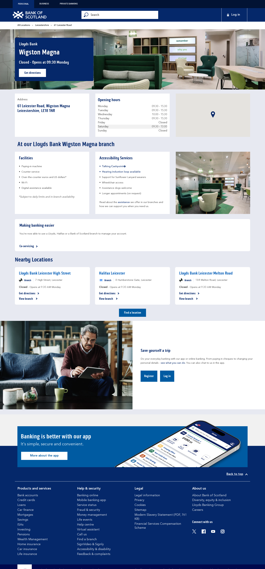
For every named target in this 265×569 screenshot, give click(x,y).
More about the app (44, 455)
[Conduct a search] (124, 15)
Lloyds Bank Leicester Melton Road (206, 273)
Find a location (132, 312)
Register (149, 376)
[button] (213, 114)
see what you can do (173, 363)
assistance (124, 202)
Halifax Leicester (112, 273)
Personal (23, 4)
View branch (28, 299)
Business (44, 4)
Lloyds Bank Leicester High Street (45, 273)
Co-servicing (29, 246)
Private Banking (69, 4)
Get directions (35, 73)
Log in (167, 376)
